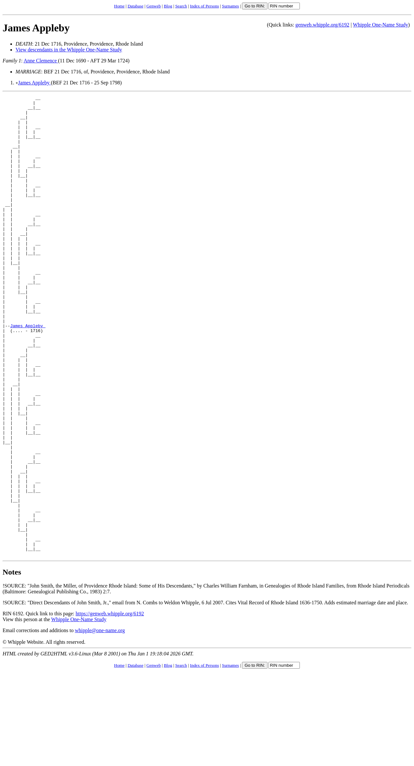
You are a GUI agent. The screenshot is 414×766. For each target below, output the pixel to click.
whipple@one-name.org (100, 722)
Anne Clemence (41, 60)
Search (181, 6)
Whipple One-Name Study (380, 24)
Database (135, 6)
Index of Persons (204, 6)
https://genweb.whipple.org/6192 (110, 705)
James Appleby (36, 28)
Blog (168, 6)
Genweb (154, 6)
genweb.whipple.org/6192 (322, 24)
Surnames (230, 6)
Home (119, 6)
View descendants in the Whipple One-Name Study (69, 49)
